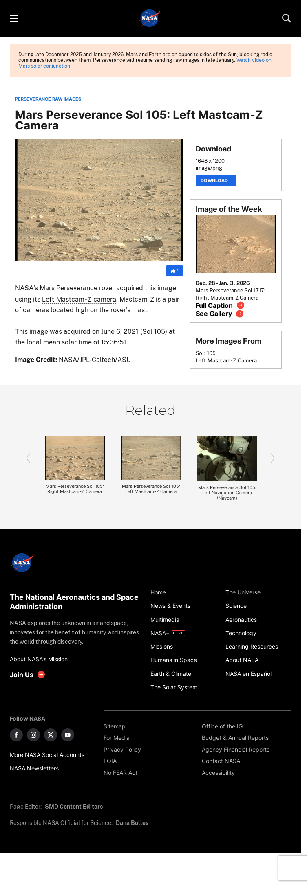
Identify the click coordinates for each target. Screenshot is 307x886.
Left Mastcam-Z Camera (226, 360)
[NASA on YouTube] (67, 734)
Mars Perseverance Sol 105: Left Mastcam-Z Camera (151, 489)
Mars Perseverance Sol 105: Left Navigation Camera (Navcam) (227, 493)
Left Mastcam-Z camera (79, 299)
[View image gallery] (220, 314)
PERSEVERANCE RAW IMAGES (48, 99)
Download (216, 180)
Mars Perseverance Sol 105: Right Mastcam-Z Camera (75, 489)
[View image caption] (220, 305)
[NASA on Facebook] (16, 734)
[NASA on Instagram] (33, 734)
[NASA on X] (50, 734)
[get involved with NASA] (28, 674)
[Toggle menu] (13, 18)
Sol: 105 (206, 353)
